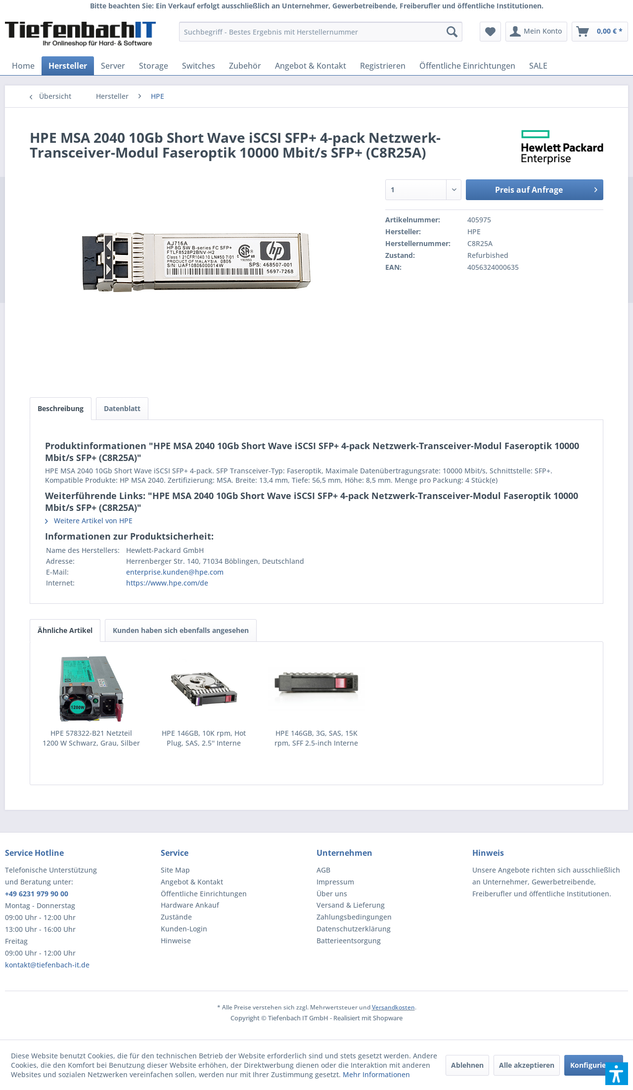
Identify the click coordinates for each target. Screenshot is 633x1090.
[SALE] (538, 65)
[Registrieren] (382, 65)
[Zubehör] (245, 65)
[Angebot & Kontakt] (310, 65)
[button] (616, 1073)
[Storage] (153, 65)
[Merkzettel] (490, 32)
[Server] (113, 65)
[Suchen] (452, 32)
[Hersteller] (68, 65)
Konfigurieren (593, 1065)
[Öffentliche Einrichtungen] (467, 65)
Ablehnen (467, 1065)
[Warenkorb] (600, 32)
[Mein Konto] (536, 32)
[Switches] (198, 65)
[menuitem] (320, 32)
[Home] (23, 65)
